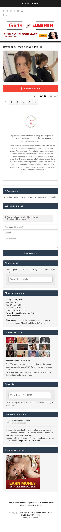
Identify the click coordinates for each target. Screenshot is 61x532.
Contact (38, 505)
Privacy (22, 505)
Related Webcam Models (18, 360)
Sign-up (9, 320)
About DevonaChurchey (5, 102)
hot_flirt (18, 299)
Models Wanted (41, 503)
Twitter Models (19, 503)
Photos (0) (11, 102)
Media (51, 503)
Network (30, 505)
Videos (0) (17, 102)
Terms (9, 503)
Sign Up (30, 503)
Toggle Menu (30, 3)
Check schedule (13, 315)
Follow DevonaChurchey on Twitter (21, 313)
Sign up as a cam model (29, 440)
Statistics (23, 102)
